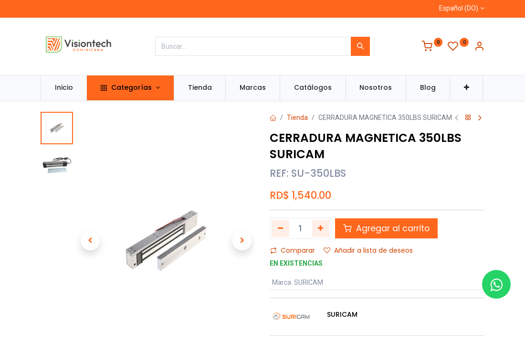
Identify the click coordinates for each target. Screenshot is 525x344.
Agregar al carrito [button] (386, 228)
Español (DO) (458, 8)
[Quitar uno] (280, 228)
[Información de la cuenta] (479, 47)
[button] (466, 87)
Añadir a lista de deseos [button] (368, 250)
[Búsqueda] (360, 46)
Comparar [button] (292, 250)
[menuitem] (64, 87)
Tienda (297, 117)
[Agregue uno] (321, 228)
